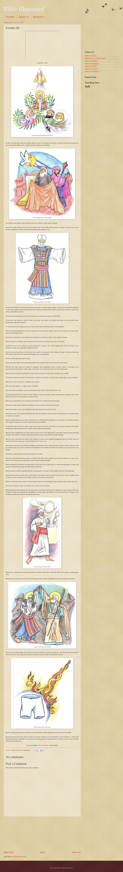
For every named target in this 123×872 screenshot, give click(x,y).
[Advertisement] (42, 833)
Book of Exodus (43, 745)
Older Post (76, 852)
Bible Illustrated (24, 9)
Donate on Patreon (90, 55)
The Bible (10, 17)
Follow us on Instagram (92, 63)
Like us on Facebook (91, 61)
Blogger (70, 868)
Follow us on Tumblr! (91, 69)
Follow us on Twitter (91, 66)
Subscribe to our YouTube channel (95, 58)
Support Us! (24, 17)
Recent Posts (38, 17)
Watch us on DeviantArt (92, 71)
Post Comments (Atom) (19, 856)
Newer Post (8, 852)
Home (42, 852)
